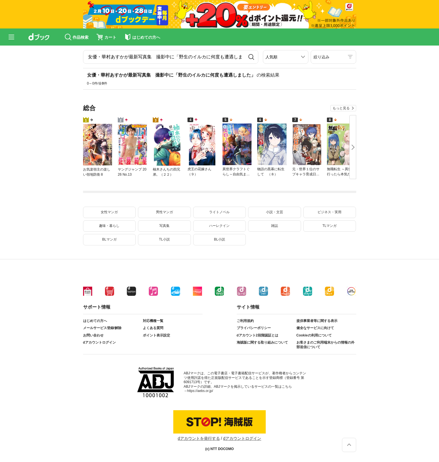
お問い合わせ (93, 335)
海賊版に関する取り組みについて (262, 342)
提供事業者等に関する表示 (316, 321)
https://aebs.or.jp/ (200, 391)
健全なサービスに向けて (315, 328)
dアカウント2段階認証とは (257, 335)
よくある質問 (153, 328)
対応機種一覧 (153, 321)
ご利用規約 (245, 321)
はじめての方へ (95, 321)
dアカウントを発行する (199, 438)
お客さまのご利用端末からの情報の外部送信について (325, 344)
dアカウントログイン (99, 342)
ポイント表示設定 (156, 335)
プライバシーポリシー (254, 328)
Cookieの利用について (314, 335)
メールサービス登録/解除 (102, 328)
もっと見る (341, 108)
